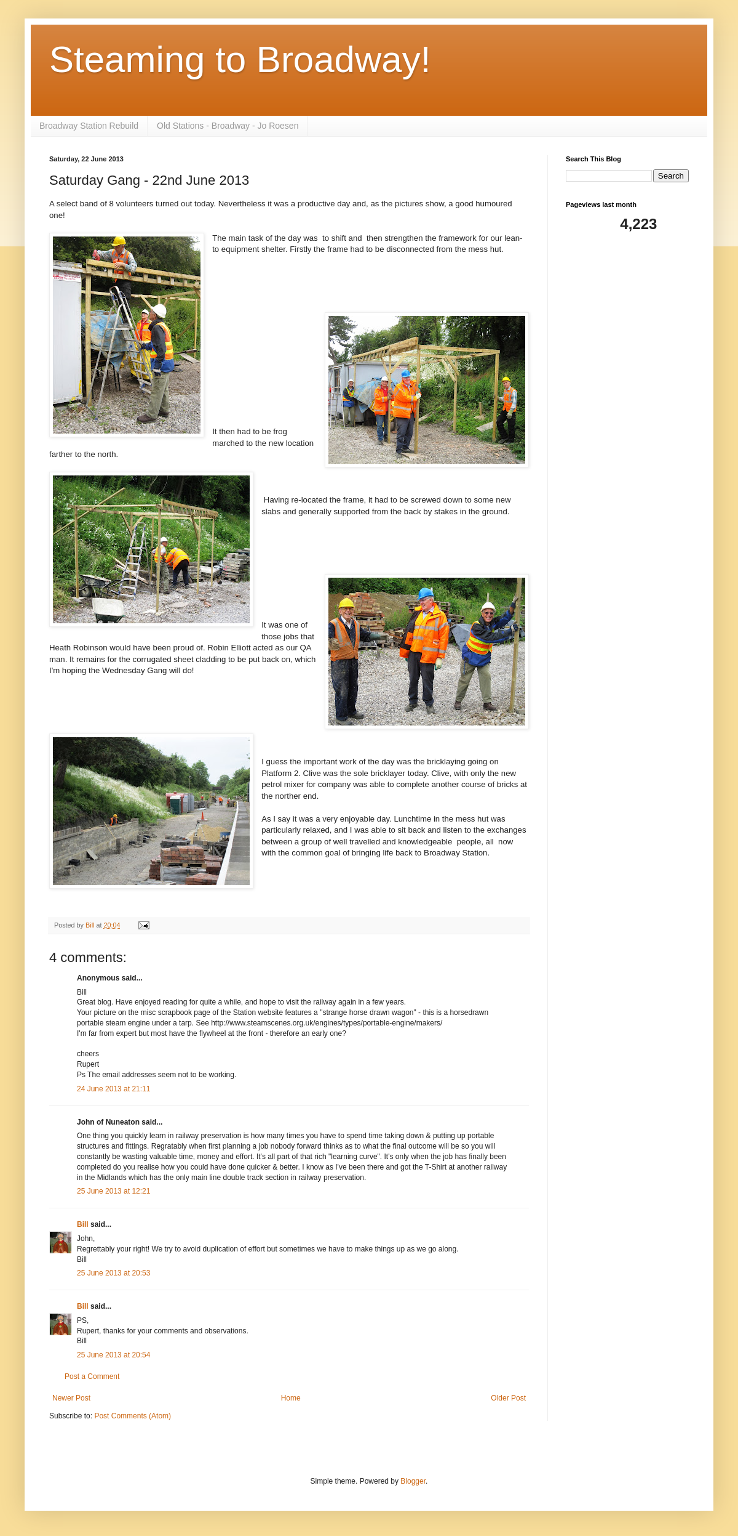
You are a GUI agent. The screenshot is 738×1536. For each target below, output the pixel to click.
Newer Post (71, 1398)
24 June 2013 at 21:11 (113, 1089)
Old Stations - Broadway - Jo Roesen (227, 126)
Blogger (413, 1481)
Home (291, 1398)
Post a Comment (92, 1376)
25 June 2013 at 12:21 (113, 1191)
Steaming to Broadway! (239, 59)
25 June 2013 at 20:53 (113, 1273)
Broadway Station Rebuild (88, 126)
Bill (83, 1224)
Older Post (508, 1398)
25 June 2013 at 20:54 (113, 1355)
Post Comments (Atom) (132, 1416)
